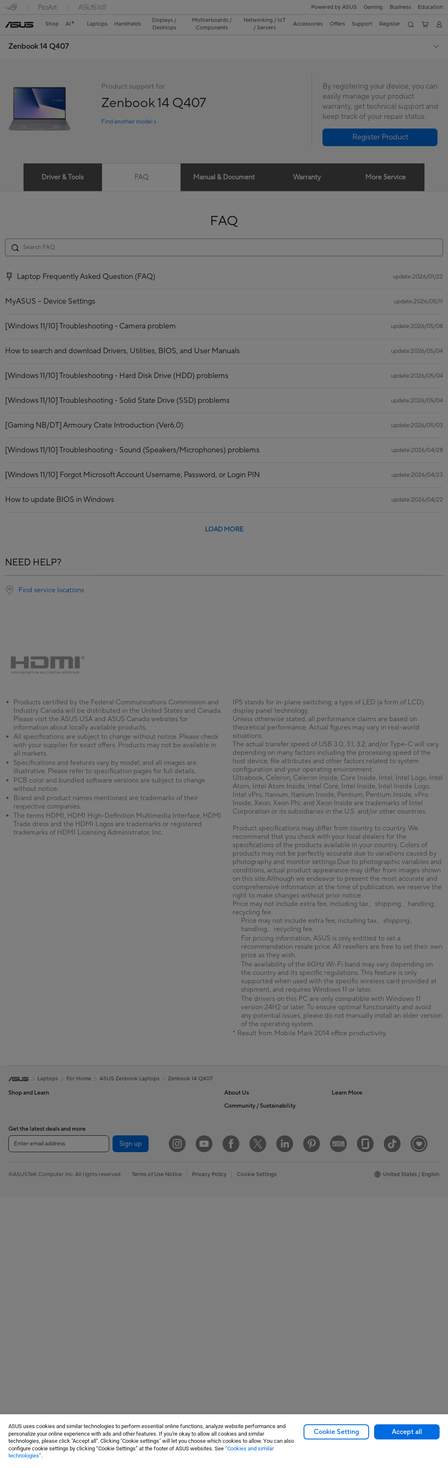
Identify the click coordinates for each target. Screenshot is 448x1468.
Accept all (407, 1432)
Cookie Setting (336, 1432)
